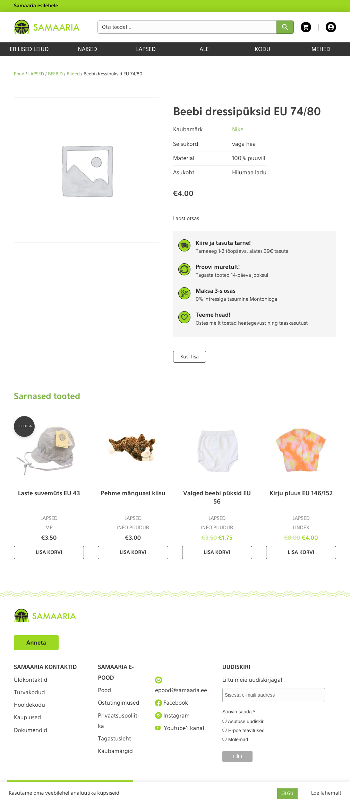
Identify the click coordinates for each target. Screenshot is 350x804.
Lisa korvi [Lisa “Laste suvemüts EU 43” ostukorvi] (49, 552)
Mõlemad (238, 739)
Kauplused (27, 717)
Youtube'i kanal (179, 728)
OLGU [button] (287, 793)
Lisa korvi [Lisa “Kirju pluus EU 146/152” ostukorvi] (301, 552)
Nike (238, 129)
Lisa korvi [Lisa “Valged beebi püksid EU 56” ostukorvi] (217, 552)
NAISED (87, 49)
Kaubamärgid (115, 751)
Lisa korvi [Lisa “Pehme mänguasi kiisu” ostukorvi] (133, 552)
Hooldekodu (29, 705)
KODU (262, 49)
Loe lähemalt (326, 793)
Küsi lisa (189, 356)
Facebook (171, 702)
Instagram (172, 715)
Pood (19, 74)
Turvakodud (29, 692)
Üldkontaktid (31, 680)
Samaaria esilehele (36, 6)
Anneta (36, 642)
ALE (204, 49)
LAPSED (146, 49)
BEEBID (55, 74)
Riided (73, 74)
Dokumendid (30, 730)
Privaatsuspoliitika (118, 720)
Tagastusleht (114, 739)
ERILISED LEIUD (29, 49)
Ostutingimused (118, 702)
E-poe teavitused (246, 730)
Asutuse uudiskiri (246, 721)
